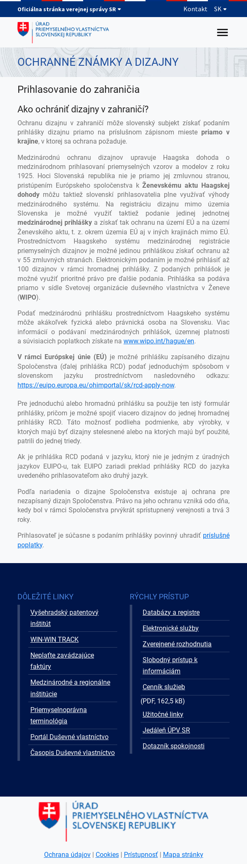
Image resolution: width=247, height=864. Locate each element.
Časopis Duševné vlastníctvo (72, 753)
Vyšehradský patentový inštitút (64, 618)
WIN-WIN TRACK (54, 639)
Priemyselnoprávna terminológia (58, 715)
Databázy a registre (171, 612)
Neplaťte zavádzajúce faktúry (62, 660)
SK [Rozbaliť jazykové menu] (220, 9)
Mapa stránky (183, 855)
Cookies (107, 855)
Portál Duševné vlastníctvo (69, 737)
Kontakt (195, 9)
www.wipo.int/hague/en (159, 341)
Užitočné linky (163, 714)
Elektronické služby (171, 628)
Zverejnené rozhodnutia (177, 644)
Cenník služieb (164, 687)
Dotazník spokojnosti (174, 746)
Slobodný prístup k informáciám (170, 665)
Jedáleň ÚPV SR (166, 730)
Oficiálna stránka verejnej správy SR (69, 9)
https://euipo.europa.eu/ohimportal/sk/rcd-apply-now (95, 385)
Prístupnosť (141, 855)
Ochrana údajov (67, 855)
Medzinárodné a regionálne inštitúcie (70, 688)
